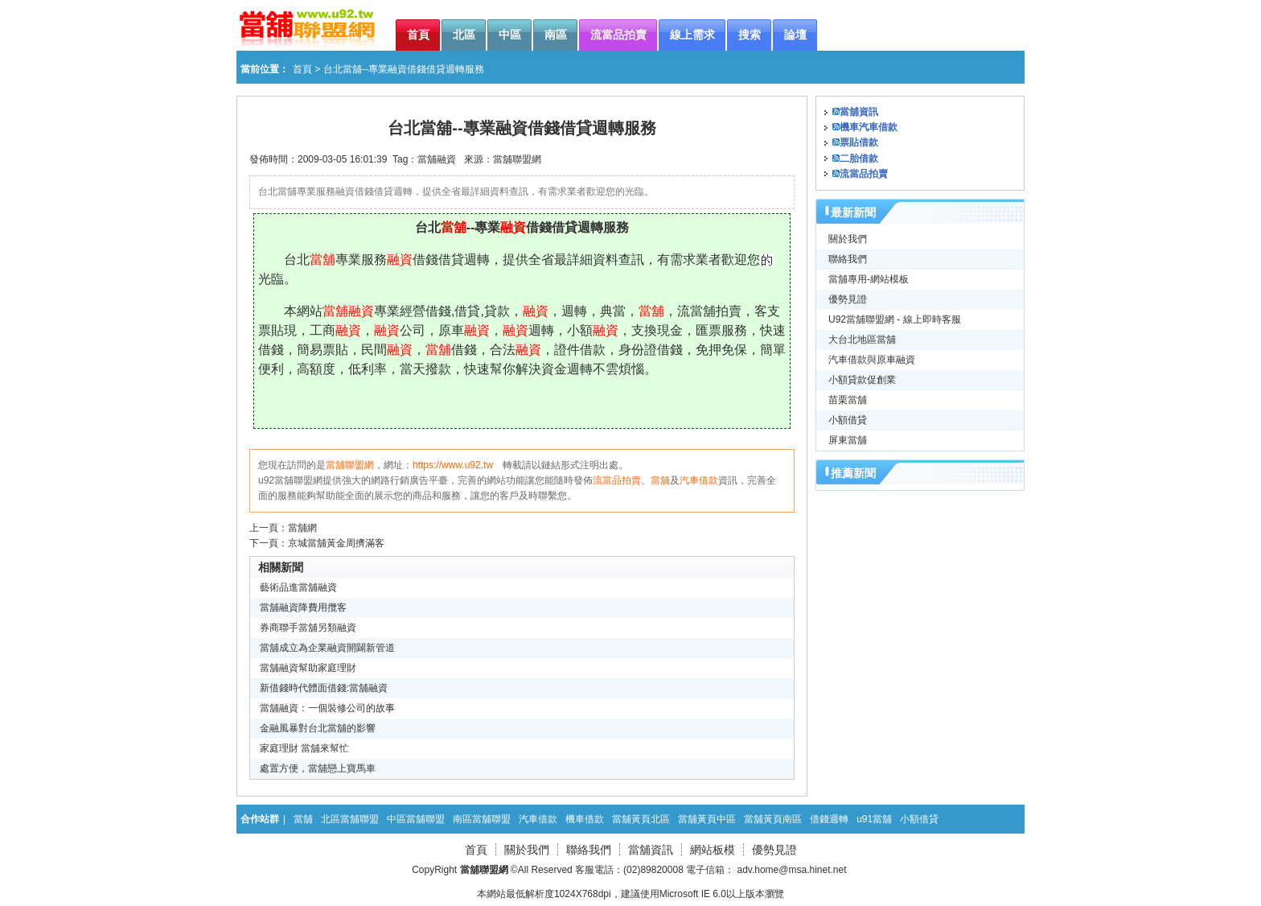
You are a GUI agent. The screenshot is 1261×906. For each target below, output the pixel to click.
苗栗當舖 (847, 400)
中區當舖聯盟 (416, 819)
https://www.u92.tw (453, 465)
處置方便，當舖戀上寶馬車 (318, 768)
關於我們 (847, 239)
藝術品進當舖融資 (298, 587)
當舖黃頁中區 (707, 819)
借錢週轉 (829, 819)
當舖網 (302, 527)
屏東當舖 (847, 440)
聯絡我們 (847, 259)
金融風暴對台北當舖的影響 (318, 728)
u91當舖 (874, 819)
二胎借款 (859, 158)
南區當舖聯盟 (482, 819)
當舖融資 (436, 159)
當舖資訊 (859, 111)
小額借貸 (847, 420)
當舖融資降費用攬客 (303, 607)
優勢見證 (847, 299)
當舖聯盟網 (517, 159)
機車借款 (584, 819)
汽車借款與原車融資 (871, 359)
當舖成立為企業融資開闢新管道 (327, 647)
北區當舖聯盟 (350, 819)
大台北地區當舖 (862, 339)
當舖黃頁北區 (641, 819)
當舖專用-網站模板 (868, 279)
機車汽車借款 (868, 127)
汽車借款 (699, 480)
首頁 (302, 69)
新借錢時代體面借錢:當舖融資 (324, 688)
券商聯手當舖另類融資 (308, 627)
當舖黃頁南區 (773, 819)
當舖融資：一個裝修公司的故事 (327, 708)
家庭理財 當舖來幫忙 (304, 748)
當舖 (660, 480)
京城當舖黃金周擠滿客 (336, 543)
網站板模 (712, 849)
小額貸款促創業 (862, 379)
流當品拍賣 (617, 480)
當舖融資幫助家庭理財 (308, 667)
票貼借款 (859, 142)
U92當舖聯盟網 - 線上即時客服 (894, 319)
